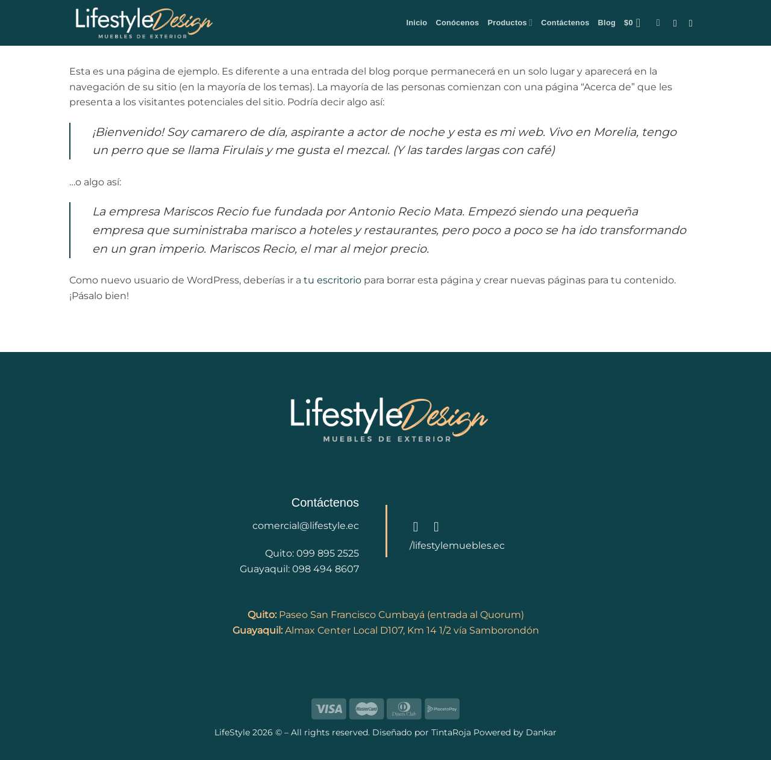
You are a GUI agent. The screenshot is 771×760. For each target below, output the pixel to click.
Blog (607, 22)
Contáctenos (565, 22)
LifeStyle (233, 732)
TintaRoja (451, 732)
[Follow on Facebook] (678, 22)
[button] (636, 23)
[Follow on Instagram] (694, 22)
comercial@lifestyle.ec (305, 525)
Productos (509, 22)
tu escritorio (332, 280)
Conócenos (457, 22)
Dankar (540, 732)
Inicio (416, 22)
